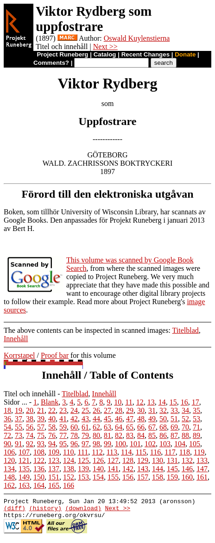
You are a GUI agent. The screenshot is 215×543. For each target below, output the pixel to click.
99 (107, 444)
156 (127, 477)
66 (141, 427)
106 (9, 452)
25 (85, 410)
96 (74, 444)
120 (9, 460)
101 (135, 444)
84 (141, 435)
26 (96, 410)
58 (52, 427)
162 (9, 485)
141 (113, 469)
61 (85, 427)
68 (163, 427)
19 (18, 410)
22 (52, 410)
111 (82, 452)
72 (7, 435)
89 (196, 435)
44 (96, 419)
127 (113, 460)
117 (169, 452)
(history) (45, 510)
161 (202, 477)
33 (174, 410)
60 (74, 427)
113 (112, 452)
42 (74, 419)
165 (53, 485)
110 (68, 452)
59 (63, 427)
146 (187, 469)
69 (174, 427)
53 (196, 419)
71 (196, 427)
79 (85, 435)
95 (63, 444)
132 (187, 460)
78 (74, 435)
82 (118, 435)
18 (7, 410)
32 (163, 410)
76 (52, 435)
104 (179, 444)
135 (24, 469)
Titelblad (185, 330)
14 (162, 402)
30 (141, 410)
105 (194, 444)
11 (128, 402)
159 (172, 477)
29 (129, 410)
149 (24, 477)
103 (165, 444)
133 (202, 460)
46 (118, 419)
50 (163, 419)
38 (29, 419)
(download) (83, 510)
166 (68, 485)
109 (53, 452)
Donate (185, 54)
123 (53, 460)
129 (142, 460)
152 (68, 477)
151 (53, 477)
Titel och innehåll (30, 394)
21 (40, 410)
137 (53, 469)
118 (184, 452)
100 (120, 444)
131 (172, 460)
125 (83, 460)
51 (174, 419)
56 (29, 427)
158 (157, 477)
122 (38, 460)
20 (29, 410)
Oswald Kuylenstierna (137, 38)
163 (24, 485)
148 (9, 477)
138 (68, 469)
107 (24, 452)
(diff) (14, 510)
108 (38, 452)
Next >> (105, 46)
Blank (49, 402)
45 (107, 419)
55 (18, 427)
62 (96, 427)
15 (173, 402)
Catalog (105, 54)
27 (107, 410)
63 (107, 427)
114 (126, 452)
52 (185, 419)
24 (74, 410)
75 (40, 435)
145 (172, 469)
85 (152, 435)
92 (29, 444)
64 (118, 427)
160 (187, 477)
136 (38, 469)
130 (157, 460)
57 (40, 427)
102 (150, 444)
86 (163, 435)
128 (127, 460)
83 (129, 435)
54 (7, 427)
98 (96, 444)
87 (174, 435)
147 (202, 469)
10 (117, 402)
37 (18, 419)
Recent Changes (145, 54)
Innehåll (16, 339)
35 (196, 410)
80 (96, 435)
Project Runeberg (62, 54)
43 (85, 419)
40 (52, 419)
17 (195, 402)
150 (38, 477)
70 (185, 427)
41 (63, 419)
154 (98, 477)
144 (157, 469)
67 (152, 427)
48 (141, 419)
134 (9, 469)
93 (40, 444)
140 (98, 469)
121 (24, 460)
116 (155, 452)
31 (152, 410)
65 (129, 427)
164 (38, 485)
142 (127, 469)
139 (83, 469)
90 (7, 444)
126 (98, 460)
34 (185, 410)
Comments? (51, 62)
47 (129, 419)
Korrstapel (19, 355)
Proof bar (55, 355)
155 (113, 477)
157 (142, 477)
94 (52, 444)
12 (140, 402)
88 (185, 435)
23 (63, 410)
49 (152, 419)
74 (29, 435)
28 (118, 410)
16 (184, 402)
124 (68, 460)
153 (83, 477)
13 (151, 402)
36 (7, 419)
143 (142, 469)
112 (97, 452)
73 (18, 435)
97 (85, 444)
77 (63, 435)
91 (18, 444)
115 (140, 452)
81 (107, 435)
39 (40, 419)
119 (199, 452)
